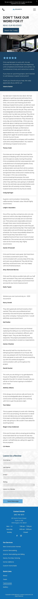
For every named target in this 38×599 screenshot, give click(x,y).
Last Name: (6, 467)
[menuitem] (19, 546)
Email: (5, 475)
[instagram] (21, 536)
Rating (5, 482)
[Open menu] (34, 6)
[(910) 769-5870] (3, 7)
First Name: (7, 460)
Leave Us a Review (9, 489)
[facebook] (17, 536)
